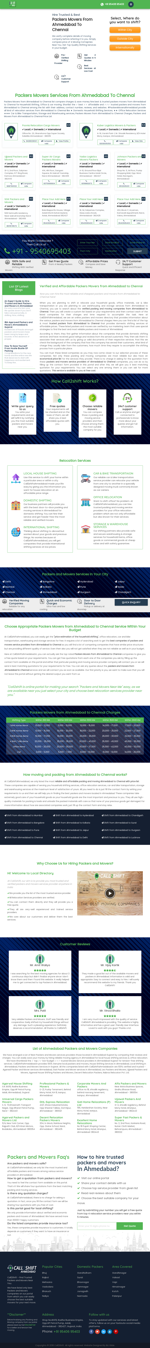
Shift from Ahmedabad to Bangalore (24, 822)
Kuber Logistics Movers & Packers (116, 125)
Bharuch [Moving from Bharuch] (46, 1291)
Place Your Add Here (53, 199)
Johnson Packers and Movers (129, 158)
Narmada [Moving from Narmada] (82, 1295)
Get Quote (130, 1226)
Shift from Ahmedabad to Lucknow (121, 837)
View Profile (62, 141)
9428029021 (30, 141)
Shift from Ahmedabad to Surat (119, 822)
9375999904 (49, 182)
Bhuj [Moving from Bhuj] (44, 1272)
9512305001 (124, 185)
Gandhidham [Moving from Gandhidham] (84, 1272)
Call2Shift (59, 1345)
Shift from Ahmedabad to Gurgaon (121, 830)
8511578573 (12, 225)
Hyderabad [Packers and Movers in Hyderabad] (85, 581)
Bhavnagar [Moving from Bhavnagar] (83, 1282)
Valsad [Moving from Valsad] (116, 1277)
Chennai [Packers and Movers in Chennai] (8, 592)
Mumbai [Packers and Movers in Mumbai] (8, 587)
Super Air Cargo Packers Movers (51, 158)
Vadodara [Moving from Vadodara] (47, 1286)
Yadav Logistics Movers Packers (89, 158)
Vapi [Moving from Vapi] (114, 1282)
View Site (137, 141)
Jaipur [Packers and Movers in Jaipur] (120, 581)
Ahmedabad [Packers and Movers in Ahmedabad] (48, 592)
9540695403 (49, 222)
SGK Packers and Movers (14, 201)
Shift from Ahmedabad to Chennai (23, 837)
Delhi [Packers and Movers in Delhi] (6, 581)
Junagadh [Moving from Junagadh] (82, 1291)
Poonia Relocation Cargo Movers (41, 125)
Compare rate (46, 142)
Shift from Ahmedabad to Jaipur (71, 830)
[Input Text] (87, 243)
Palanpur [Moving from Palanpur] (117, 1295)
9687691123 (12, 185)
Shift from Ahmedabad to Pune (21, 830)
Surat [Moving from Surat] (80, 1277)
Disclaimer (30, 1324)
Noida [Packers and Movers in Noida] (119, 587)
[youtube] (109, 1331)
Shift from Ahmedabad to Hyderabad (73, 815)
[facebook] (91, 1331)
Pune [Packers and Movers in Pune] (81, 587)
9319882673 (86, 182)
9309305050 (105, 142)
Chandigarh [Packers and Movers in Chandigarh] (123, 592)
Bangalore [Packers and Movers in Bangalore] (47, 581)
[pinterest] (116, 1331)
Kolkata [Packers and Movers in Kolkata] (45, 587)
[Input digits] (137, 243)
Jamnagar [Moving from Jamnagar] (82, 1286)
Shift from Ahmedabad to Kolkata (71, 822)
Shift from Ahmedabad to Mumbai (23, 815)
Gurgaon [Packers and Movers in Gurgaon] (83, 592)
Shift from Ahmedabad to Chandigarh (122, 815)
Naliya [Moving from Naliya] (45, 1295)
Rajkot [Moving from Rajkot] (45, 1277)
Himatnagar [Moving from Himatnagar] (118, 1286)
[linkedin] (103, 1331)
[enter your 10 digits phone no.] (97, 1226)
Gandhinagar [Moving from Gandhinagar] (119, 1272)
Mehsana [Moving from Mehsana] (47, 1282)
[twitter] (97, 1331)
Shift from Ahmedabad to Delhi (70, 837)
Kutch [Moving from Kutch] (115, 1291)
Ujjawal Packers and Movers (16, 158)
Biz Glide (110, 1345)
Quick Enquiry (131, 602)
